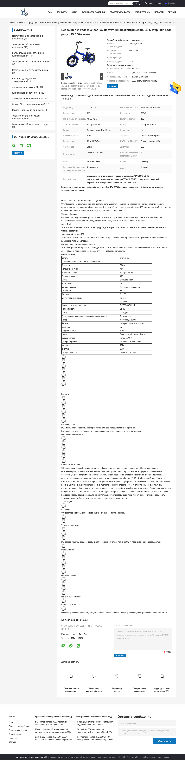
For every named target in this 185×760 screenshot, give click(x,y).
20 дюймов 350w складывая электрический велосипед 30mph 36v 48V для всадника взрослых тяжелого (95, 731)
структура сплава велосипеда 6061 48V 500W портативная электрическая (162, 690)
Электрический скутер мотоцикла (30, 70)
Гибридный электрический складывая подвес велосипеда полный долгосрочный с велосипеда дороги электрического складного (95, 724)
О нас (74, 12)
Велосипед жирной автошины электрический (28, 54)
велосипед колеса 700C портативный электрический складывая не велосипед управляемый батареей (52, 724)
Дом (50, 12)
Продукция (33, 22)
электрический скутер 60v (26, 87)
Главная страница (17, 22)
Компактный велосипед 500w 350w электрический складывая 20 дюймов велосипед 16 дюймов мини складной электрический (95, 739)
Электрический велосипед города (30, 124)
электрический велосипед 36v (28, 98)
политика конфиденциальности (30, 757)
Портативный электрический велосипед (58, 22)
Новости (159, 12)
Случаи (172, 12)
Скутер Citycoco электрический (28, 104)
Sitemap (12, 742)
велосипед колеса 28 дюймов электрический (115, 613)
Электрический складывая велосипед (94, 717)
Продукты (61, 12)
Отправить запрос (153, 3)
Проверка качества (120, 12)
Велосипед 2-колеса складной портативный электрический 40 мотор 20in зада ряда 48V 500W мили (81, 86)
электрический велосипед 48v (28, 92)
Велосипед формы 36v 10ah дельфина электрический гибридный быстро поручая (94, 690)
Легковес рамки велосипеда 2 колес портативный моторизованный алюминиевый (71, 690)
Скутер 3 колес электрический (28, 110)
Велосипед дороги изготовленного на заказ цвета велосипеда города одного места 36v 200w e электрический (117, 690)
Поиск (136, 3)
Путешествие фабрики (93, 12)
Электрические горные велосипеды (31, 61)
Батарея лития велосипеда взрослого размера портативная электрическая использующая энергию (139, 690)
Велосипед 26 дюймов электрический (24, 80)
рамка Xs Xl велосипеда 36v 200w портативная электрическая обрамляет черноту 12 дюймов (53, 739)
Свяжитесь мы (142, 12)
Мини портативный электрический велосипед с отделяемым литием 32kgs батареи (54, 731)
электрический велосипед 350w (152, 613)
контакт (112, 86)
